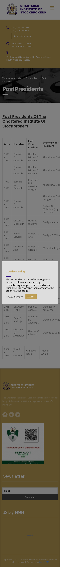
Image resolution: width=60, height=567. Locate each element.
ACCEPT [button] (31, 296)
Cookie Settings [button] (14, 296)
